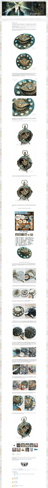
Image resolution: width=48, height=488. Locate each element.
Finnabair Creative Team (24, 19)
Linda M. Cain (15, 477)
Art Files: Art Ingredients (37, 18)
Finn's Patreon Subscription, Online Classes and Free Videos (21, 18)
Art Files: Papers (18, 19)
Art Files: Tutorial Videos (39, 19)
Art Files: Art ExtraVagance (5, 19)
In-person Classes (10, 18)
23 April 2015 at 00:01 (16, 486)
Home (3, 18)
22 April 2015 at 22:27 (16, 475)
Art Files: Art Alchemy (12, 19)
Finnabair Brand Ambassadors (31, 19)
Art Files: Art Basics (31, 18)
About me (6, 18)
